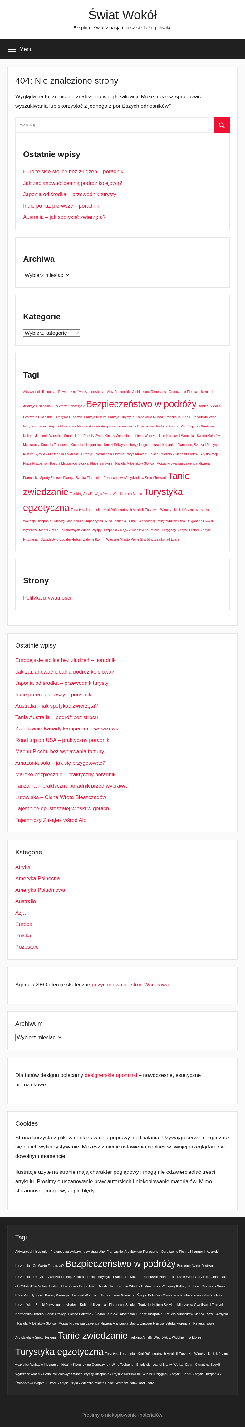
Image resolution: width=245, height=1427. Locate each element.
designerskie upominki (111, 1075)
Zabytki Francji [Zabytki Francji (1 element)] (188, 530)
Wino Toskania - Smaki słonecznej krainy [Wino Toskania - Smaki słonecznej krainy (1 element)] (135, 521)
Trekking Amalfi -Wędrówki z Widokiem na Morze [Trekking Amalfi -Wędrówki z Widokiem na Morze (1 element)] (106, 494)
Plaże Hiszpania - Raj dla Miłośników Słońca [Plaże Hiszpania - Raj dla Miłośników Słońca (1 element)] (56, 463)
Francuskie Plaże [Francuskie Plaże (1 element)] (177, 417)
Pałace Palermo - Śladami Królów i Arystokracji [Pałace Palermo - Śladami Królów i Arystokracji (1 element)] (183, 454)
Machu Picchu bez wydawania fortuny (59, 751)
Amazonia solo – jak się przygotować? (60, 763)
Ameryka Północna (37, 878)
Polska (23, 936)
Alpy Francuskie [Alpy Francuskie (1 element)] (119, 391)
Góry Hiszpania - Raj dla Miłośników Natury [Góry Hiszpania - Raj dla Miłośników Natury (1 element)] (55, 426)
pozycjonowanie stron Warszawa (130, 985)
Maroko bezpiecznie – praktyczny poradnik (65, 775)
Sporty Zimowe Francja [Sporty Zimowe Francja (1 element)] (57, 478)
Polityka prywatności (47, 598)
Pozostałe (27, 947)
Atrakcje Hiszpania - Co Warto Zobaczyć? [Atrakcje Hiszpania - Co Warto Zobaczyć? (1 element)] (54, 406)
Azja (20, 913)
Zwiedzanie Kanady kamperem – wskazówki (67, 729)
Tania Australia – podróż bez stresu (56, 717)
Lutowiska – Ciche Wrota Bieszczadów (60, 797)
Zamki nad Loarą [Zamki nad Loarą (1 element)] (166, 539)
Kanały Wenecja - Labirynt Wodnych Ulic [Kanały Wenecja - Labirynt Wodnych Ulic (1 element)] (135, 435)
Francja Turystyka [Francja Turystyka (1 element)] (121, 417)
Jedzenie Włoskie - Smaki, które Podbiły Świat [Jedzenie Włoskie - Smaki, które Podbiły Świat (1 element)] (69, 435)
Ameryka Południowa (40, 890)
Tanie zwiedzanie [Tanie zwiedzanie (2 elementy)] (93, 1335)
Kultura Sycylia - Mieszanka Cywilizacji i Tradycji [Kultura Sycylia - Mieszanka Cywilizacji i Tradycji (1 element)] (58, 454)
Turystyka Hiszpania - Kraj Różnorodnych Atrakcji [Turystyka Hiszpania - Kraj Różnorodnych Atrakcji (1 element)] (107, 509)
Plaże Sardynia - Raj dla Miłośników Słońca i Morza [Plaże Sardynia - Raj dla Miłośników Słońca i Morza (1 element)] (128, 463)
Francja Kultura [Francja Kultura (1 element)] (95, 417)
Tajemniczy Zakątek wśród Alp (50, 820)
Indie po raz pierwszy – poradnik (61, 206)
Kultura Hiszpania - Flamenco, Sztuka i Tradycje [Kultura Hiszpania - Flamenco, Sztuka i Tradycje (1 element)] (184, 445)
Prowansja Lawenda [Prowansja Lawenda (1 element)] (182, 463)
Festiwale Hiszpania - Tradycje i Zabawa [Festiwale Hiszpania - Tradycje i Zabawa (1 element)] (53, 417)
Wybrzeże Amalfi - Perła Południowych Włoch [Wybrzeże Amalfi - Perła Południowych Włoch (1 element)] (56, 530)
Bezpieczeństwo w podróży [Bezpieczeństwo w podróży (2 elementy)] (141, 404)
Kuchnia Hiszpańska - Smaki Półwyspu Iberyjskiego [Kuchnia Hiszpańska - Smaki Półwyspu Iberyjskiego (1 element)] (109, 445)
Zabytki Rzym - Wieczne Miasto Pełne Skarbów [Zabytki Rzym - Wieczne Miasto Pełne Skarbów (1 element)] (118, 539)
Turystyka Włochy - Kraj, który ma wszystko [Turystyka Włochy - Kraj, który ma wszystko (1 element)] (177, 509)
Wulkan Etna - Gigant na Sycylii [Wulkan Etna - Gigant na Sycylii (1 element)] (189, 521)
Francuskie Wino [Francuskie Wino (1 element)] (204, 417)
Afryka (22, 867)
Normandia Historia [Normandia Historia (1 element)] (110, 454)
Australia (25, 901)
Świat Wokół (122, 15)
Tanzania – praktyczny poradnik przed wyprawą (71, 786)
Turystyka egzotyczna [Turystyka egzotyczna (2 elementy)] (59, 1351)
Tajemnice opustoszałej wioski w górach (62, 809)
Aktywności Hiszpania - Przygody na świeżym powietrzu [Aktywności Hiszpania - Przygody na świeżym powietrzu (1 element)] (64, 391)
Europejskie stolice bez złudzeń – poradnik (73, 172)
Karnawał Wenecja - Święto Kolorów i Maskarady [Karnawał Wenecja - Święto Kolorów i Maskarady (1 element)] (142, 1295)
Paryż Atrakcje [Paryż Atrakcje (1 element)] (136, 454)
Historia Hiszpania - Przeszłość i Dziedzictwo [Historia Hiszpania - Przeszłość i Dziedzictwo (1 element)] (122, 426)
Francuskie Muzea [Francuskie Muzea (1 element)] (149, 417)
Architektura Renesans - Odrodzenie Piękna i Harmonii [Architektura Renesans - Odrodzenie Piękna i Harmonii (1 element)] (172, 391)
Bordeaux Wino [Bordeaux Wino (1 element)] (209, 406)
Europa (23, 924)
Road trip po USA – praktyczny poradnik (62, 740)
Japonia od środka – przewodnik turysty (69, 194)
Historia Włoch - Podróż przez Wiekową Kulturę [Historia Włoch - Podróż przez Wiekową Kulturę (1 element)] (152, 1286)
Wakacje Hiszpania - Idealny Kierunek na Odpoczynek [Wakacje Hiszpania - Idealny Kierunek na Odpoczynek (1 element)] (63, 521)
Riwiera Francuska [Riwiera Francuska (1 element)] (114, 1323)
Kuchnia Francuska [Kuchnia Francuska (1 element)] (55, 445)
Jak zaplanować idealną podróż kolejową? (72, 183)
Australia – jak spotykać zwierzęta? (64, 217)
